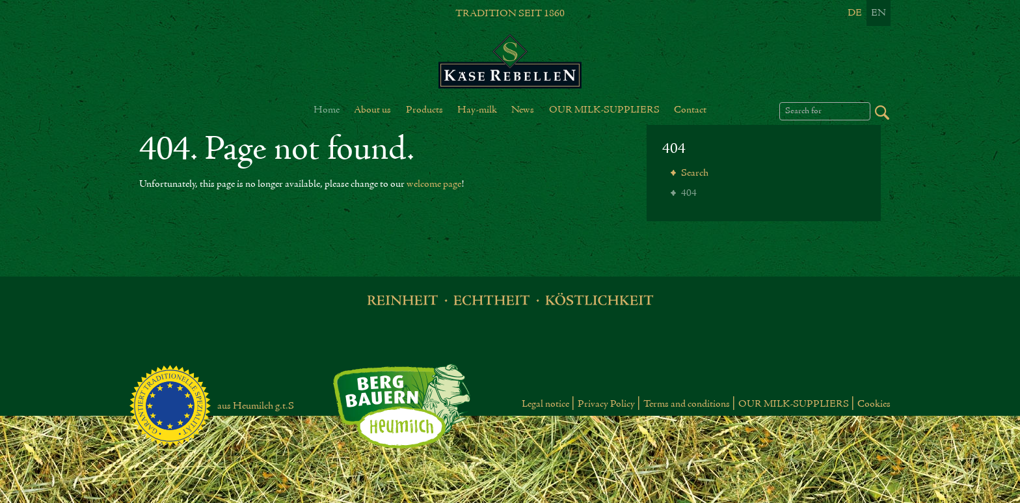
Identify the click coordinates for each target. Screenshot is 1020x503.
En (878, 13)
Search (693, 173)
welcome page (434, 184)
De (855, 13)
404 (674, 149)
